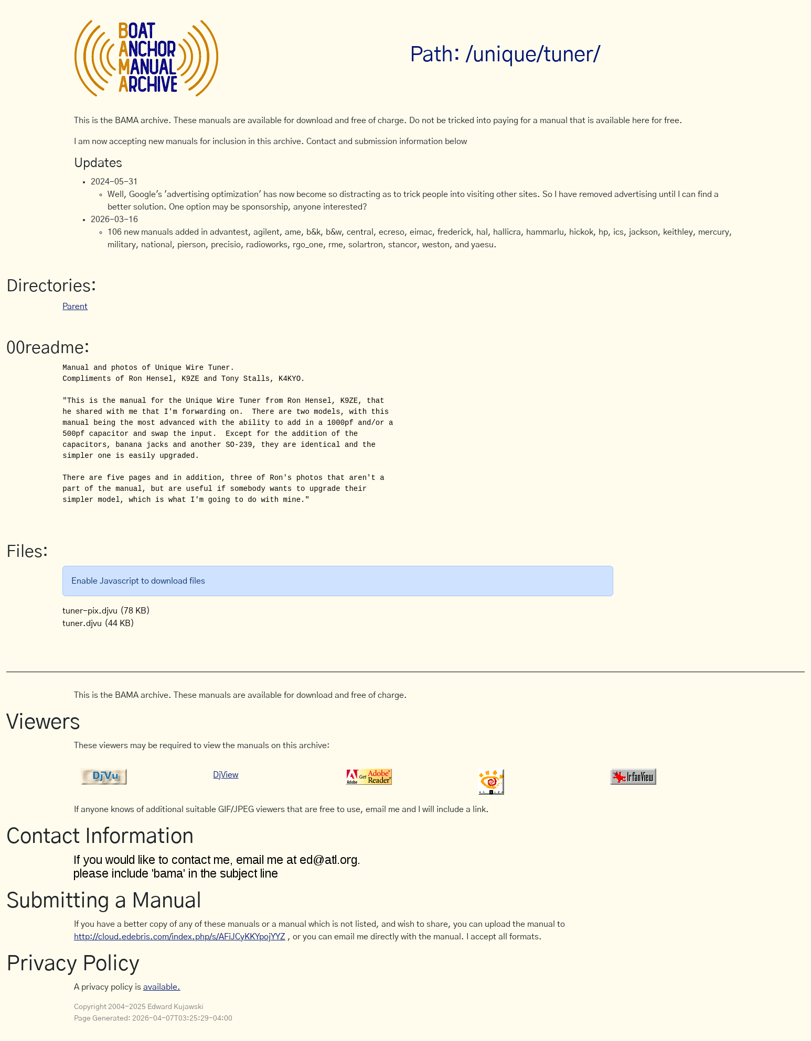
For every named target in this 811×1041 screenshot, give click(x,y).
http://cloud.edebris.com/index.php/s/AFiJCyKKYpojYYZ (179, 937)
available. (161, 987)
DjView (225, 775)
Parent (75, 306)
